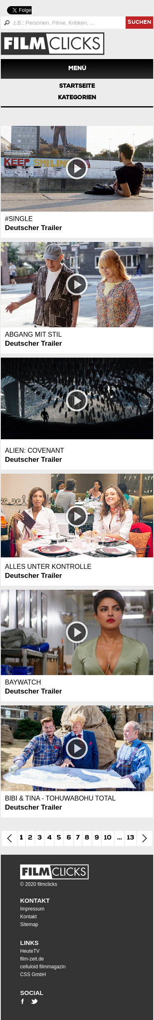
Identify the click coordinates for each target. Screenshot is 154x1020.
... (119, 838)
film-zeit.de (32, 959)
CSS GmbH (33, 974)
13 (130, 838)
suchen (139, 22)
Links (29, 942)
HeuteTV (29, 951)
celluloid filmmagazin (43, 967)
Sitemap (29, 924)
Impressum (32, 909)
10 (108, 838)
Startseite (77, 86)
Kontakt (35, 900)
